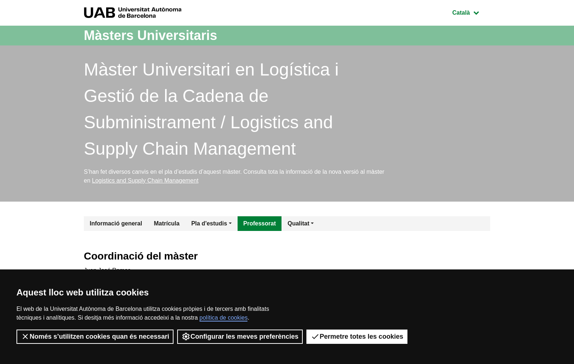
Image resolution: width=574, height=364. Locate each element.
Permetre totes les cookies (357, 336)
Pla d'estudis (209, 223)
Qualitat (298, 223)
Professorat (259, 223)
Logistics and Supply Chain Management (145, 180)
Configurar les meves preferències (240, 336)
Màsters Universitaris (150, 35)
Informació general (116, 223)
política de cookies (224, 318)
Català (471, 12)
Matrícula (166, 223)
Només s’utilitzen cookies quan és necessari (95, 336)
